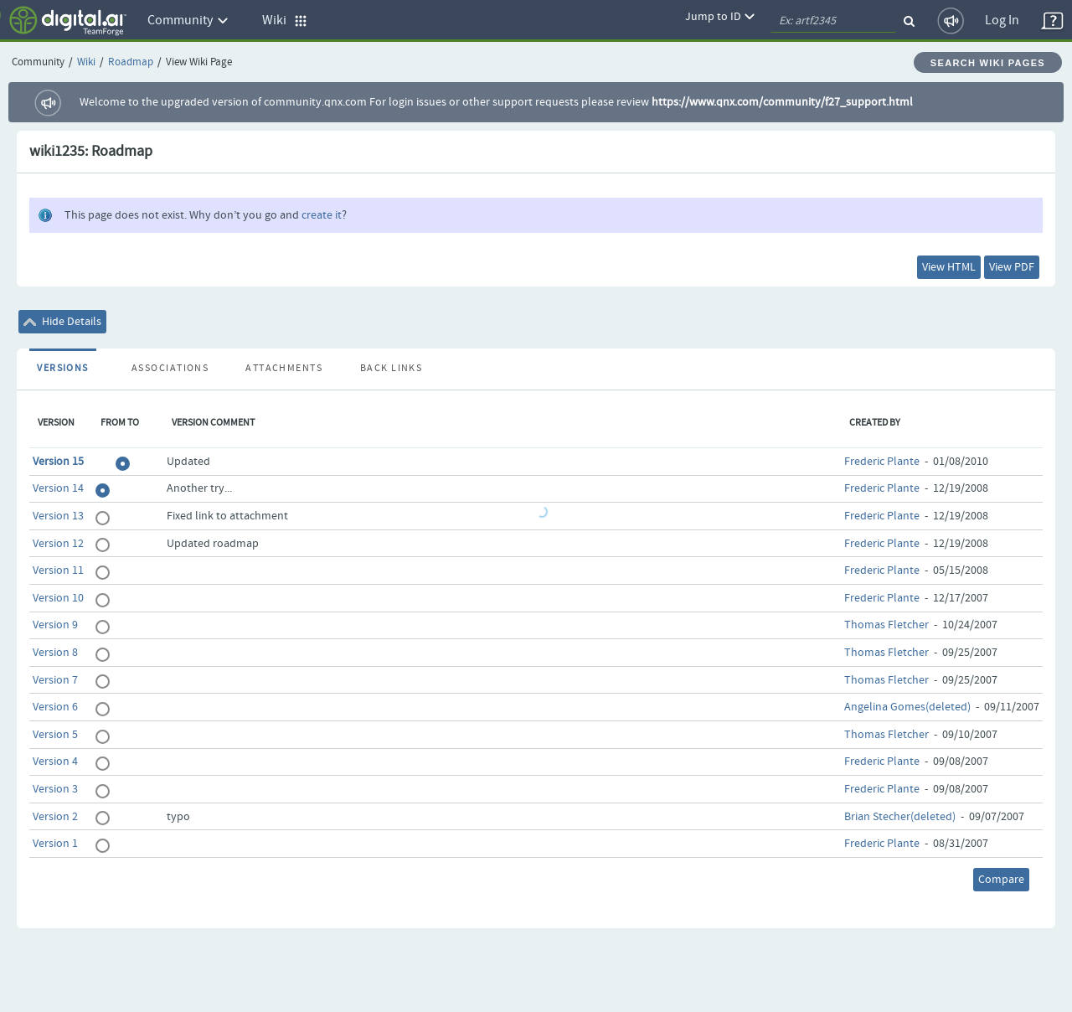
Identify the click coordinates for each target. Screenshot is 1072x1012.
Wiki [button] (284, 20)
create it (322, 215)
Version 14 (58, 488)
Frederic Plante (882, 461)
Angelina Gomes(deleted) (907, 707)
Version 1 (55, 843)
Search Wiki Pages (987, 63)
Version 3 (55, 789)
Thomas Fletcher (886, 624)
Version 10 (58, 598)
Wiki (86, 62)
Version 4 (55, 761)
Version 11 (58, 570)
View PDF (1011, 267)
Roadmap (130, 62)
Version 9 (55, 624)
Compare (1001, 879)
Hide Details (62, 321)
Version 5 (55, 734)
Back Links (391, 368)
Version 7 (55, 680)
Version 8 (55, 652)
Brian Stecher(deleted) (900, 816)
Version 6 (55, 707)
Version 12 (58, 543)
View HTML (949, 267)
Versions (63, 368)
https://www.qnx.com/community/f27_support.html (782, 102)
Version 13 (58, 516)
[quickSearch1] (833, 21)
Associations (170, 368)
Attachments (283, 368)
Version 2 (55, 816)
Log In (1002, 20)
